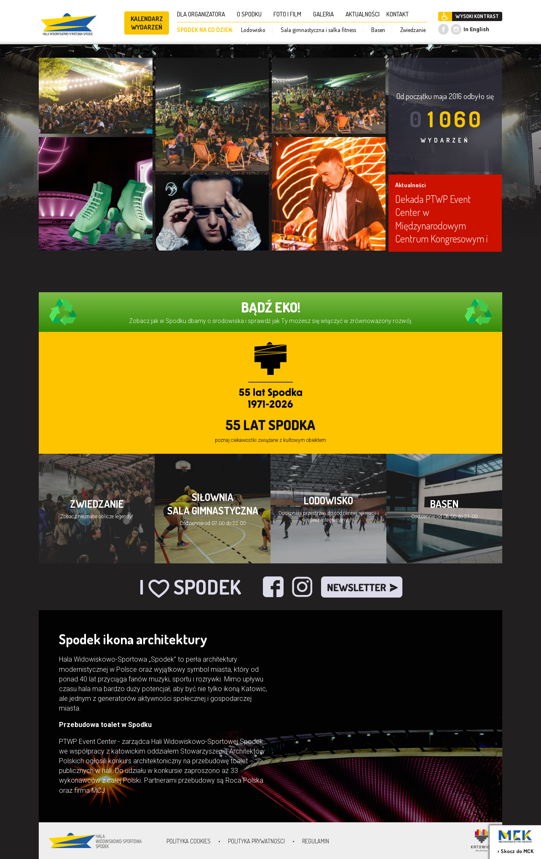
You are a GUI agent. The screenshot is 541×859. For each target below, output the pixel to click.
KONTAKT (400, 14)
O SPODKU (252, 14)
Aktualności (410, 184)
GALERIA (326, 14)
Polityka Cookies (188, 841)
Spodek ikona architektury (133, 639)
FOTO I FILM (289, 14)
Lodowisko (253, 29)
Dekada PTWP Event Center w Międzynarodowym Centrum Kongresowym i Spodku (441, 225)
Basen (378, 29)
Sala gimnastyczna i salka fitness (318, 29)
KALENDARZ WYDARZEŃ (147, 23)
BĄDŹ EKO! (270, 307)
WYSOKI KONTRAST (477, 16)
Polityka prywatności (256, 841)
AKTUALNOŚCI (362, 14)
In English (476, 29)
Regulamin (315, 841)
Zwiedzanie (413, 29)
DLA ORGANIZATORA (203, 14)
